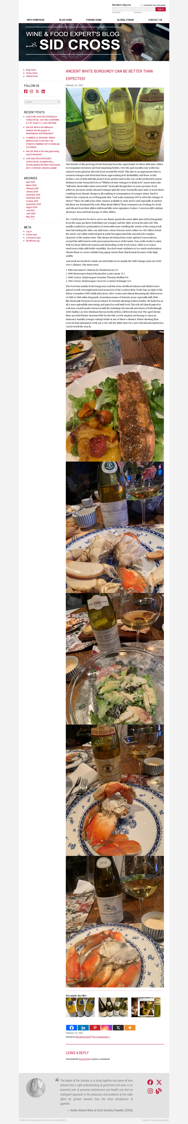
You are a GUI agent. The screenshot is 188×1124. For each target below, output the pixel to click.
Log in (29, 231)
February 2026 (32, 188)
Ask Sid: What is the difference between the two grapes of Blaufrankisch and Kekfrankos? (40, 130)
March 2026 (31, 185)
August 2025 (31, 207)
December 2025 (33, 194)
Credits (145, 1120)
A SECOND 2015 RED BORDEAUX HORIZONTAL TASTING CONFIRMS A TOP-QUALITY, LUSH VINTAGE (42, 120)
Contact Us (155, 19)
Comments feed (33, 237)
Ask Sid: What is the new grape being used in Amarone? (42, 153)
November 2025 (33, 197)
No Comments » (101, 1037)
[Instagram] (106, 1027)
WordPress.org (33, 240)
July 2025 (30, 210)
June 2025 (30, 213)
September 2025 (33, 204)
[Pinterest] (94, 1027)
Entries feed (31, 234)
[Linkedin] (83, 1027)
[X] (118, 1027)
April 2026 (30, 182)
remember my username (153, 5)
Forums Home (94, 19)
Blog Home (65, 19)
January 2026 (32, 191)
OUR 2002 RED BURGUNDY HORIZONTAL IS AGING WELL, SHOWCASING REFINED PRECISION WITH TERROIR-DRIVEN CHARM (43, 163)
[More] (129, 1027)
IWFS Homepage (36, 19)
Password (138, 12)
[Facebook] (71, 1027)
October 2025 (32, 201)
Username (116, 12)
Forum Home (31, 73)
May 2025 (30, 216)
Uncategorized (83, 1037)
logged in (84, 1059)
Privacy (153, 1120)
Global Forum (125, 19)
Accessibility (163, 1120)
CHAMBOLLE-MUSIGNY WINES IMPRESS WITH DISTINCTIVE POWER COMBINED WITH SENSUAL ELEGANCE (43, 142)
